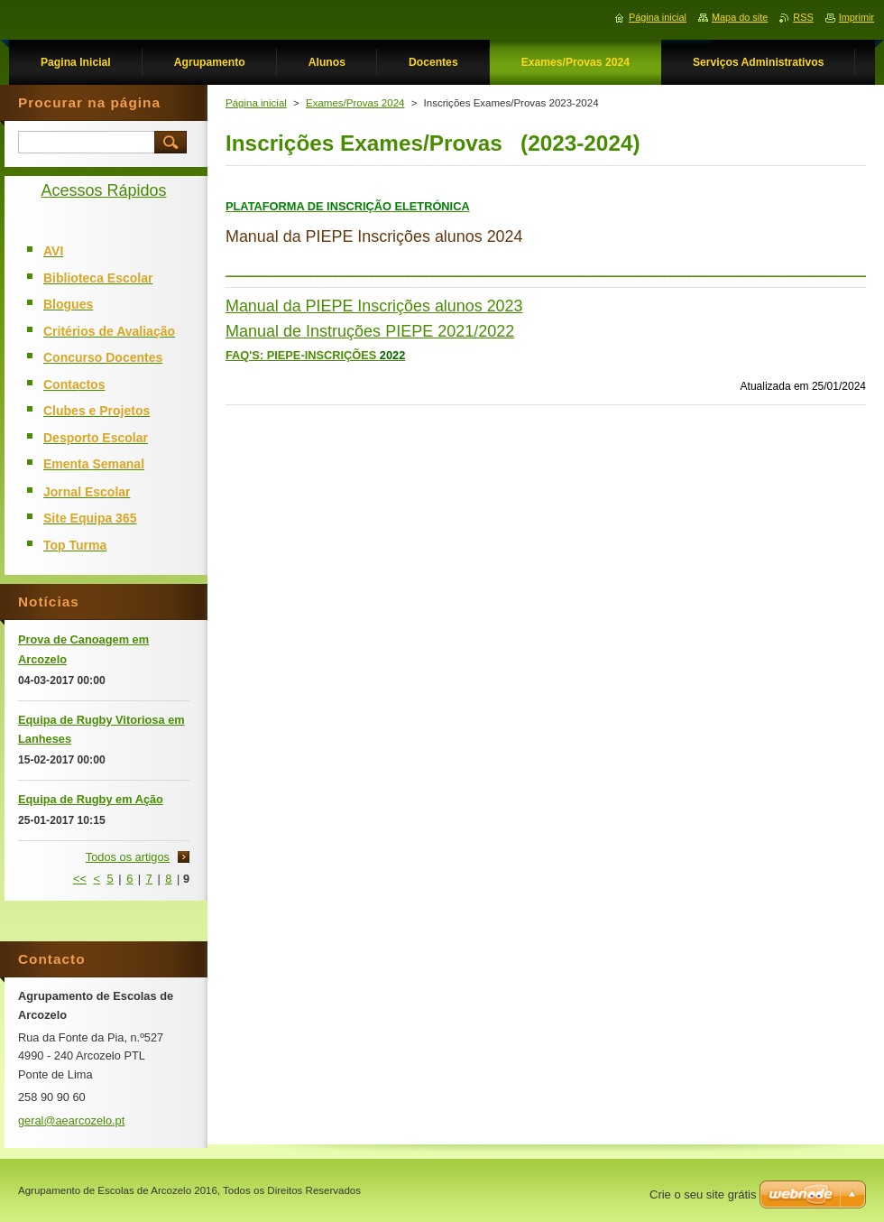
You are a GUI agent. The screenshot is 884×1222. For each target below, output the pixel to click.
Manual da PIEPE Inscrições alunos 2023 (374, 306)
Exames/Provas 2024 (355, 102)
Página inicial (256, 102)
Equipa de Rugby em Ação (90, 799)
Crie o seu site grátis (703, 1194)
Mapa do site (740, 17)
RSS (803, 17)
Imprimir (856, 17)
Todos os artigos (128, 857)
